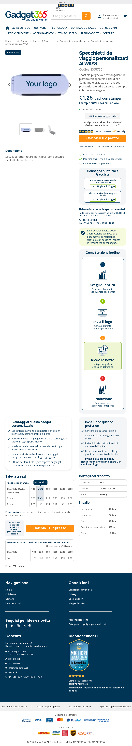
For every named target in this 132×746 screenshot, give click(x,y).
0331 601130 (90, 220)
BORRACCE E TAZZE (83, 27)
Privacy (73, 594)
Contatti (9, 598)
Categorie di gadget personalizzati (88, 624)
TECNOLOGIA (58, 27)
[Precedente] (10, 84)
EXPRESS (17, 27)
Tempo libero (67, 33)
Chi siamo (10, 594)
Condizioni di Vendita (80, 589)
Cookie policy (76, 598)
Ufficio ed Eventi (17, 33)
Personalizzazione (78, 619)
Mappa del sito (76, 603)
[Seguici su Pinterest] (31, 626)
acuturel (12, 672)
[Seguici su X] (13, 626)
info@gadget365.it (18, 667)
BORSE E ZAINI (109, 27)
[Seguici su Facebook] (7, 626)
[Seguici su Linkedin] (25, 626)
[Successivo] (69, 84)
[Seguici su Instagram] (19, 626)
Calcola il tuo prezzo (102, 138)
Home (8, 589)
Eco (27, 27)
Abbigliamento (43, 33)
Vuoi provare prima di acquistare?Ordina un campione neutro (103, 124)
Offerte (108, 33)
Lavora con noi (13, 603)
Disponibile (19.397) (91, 109)
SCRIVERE (40, 27)
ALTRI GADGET (90, 33)
